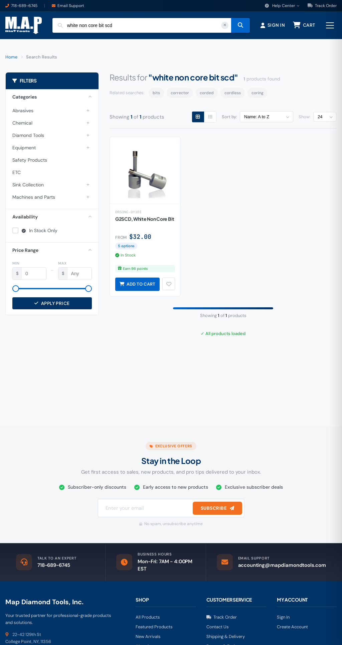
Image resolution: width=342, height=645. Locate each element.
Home (11, 58)
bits (156, 95)
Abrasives (22, 112)
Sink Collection (28, 186)
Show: (305, 119)
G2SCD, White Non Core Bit (144, 221)
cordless (232, 95)
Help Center (282, 5)
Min (15, 265)
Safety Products (29, 162)
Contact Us (217, 629)
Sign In (283, 619)
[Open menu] (330, 26)
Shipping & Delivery (225, 638)
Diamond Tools (28, 137)
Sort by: (229, 119)
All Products (148, 619)
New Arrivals (148, 638)
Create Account (292, 629)
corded (207, 95)
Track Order (322, 5)
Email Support (70, 5)
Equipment (24, 149)
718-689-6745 (24, 5)
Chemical (22, 125)
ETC (16, 174)
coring (257, 95)
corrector (180, 95)
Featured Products (154, 629)
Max (62, 265)
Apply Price (51, 305)
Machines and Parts (33, 199)
